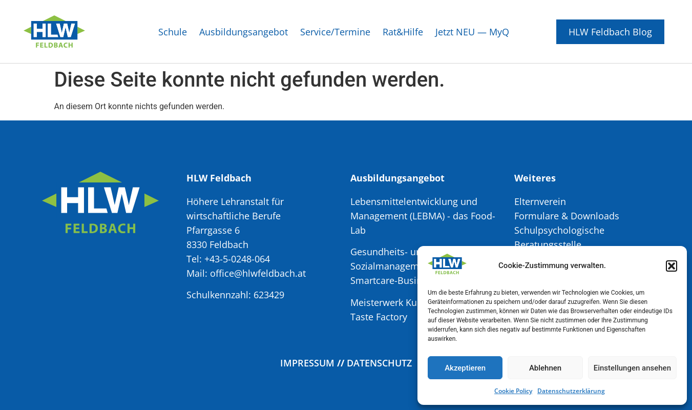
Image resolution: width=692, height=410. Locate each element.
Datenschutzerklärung (571, 390)
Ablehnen (545, 368)
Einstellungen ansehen (632, 368)
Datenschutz (379, 363)
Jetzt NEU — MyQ (472, 32)
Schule (172, 32)
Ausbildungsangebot (243, 32)
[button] (671, 266)
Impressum (307, 363)
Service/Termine (335, 32)
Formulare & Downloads (566, 216)
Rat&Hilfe (403, 32)
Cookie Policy (513, 390)
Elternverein (540, 201)
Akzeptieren (465, 368)
